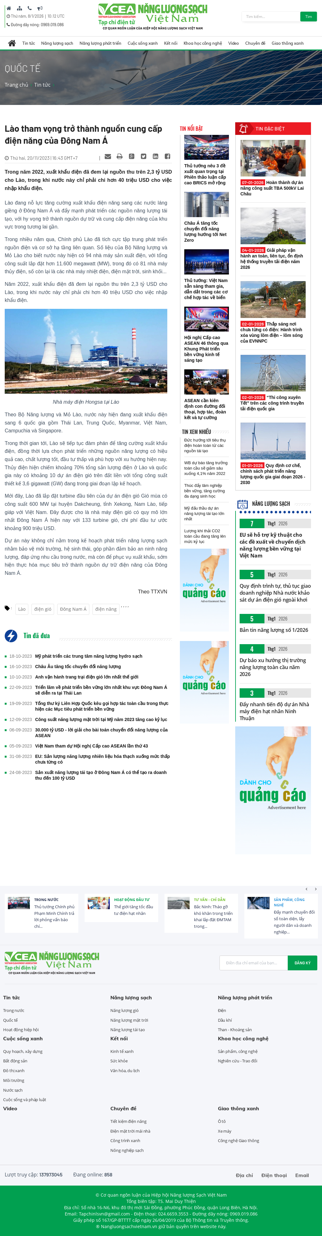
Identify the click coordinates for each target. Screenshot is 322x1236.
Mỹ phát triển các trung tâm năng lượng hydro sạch (88, 656)
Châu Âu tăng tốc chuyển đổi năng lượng (78, 666)
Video (233, 43)
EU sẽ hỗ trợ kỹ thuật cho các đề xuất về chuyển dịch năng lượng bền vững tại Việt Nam (273, 545)
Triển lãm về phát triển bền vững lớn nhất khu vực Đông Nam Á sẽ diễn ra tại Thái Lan (101, 690)
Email (302, 1175)
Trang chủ (16, 84)
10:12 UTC (55, 16)
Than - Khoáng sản (235, 1029)
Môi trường (13, 1080)
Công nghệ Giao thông (238, 1140)
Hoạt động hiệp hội (21, 1029)
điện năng (106, 609)
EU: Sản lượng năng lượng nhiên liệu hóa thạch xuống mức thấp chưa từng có (102, 759)
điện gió (42, 609)
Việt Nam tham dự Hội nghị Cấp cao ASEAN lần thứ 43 (91, 745)
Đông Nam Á (73, 609)
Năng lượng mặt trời (129, 1020)
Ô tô (222, 1121)
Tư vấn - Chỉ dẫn (209, 899)
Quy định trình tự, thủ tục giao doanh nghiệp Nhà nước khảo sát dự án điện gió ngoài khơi (275, 592)
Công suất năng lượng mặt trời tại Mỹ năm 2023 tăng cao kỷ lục (101, 719)
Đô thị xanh (14, 1070)
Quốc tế (10, 1020)
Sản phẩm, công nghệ (289, 902)
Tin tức (28, 43)
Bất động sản (15, 1061)
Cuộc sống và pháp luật (24, 1099)
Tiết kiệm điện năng (128, 1121)
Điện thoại (274, 1175)
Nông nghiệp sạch (126, 1150)
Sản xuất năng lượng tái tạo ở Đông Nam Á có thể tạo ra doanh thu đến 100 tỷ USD (101, 775)
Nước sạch (13, 1090)
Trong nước (46, 899)
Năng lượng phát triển (100, 43)
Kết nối (170, 43)
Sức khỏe (118, 1061)
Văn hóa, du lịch (124, 1070)
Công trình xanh (125, 1140)
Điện (222, 1010)
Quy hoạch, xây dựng (22, 1051)
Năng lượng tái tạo (127, 1029)
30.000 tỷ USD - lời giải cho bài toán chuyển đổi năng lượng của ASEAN (101, 732)
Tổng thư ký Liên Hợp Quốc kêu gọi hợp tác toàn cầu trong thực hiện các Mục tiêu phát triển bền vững (102, 706)
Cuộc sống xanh (143, 43)
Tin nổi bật (191, 128)
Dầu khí (225, 1020)
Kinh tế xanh (122, 1051)
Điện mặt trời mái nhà (130, 1131)
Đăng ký (302, 962)
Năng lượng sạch (57, 43)
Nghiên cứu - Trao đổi (237, 1061)
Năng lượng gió (124, 1010)
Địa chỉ (244, 1175)
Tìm (308, 16)
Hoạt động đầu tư (132, 899)
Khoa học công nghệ (203, 43)
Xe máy (224, 1131)
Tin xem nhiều (196, 432)
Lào (21, 609)
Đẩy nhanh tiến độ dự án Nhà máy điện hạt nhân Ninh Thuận (274, 711)
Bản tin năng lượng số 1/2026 (274, 630)
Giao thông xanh (288, 43)
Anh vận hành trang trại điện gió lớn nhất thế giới (87, 676)
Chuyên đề (255, 43)
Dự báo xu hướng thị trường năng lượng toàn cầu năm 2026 (273, 667)
